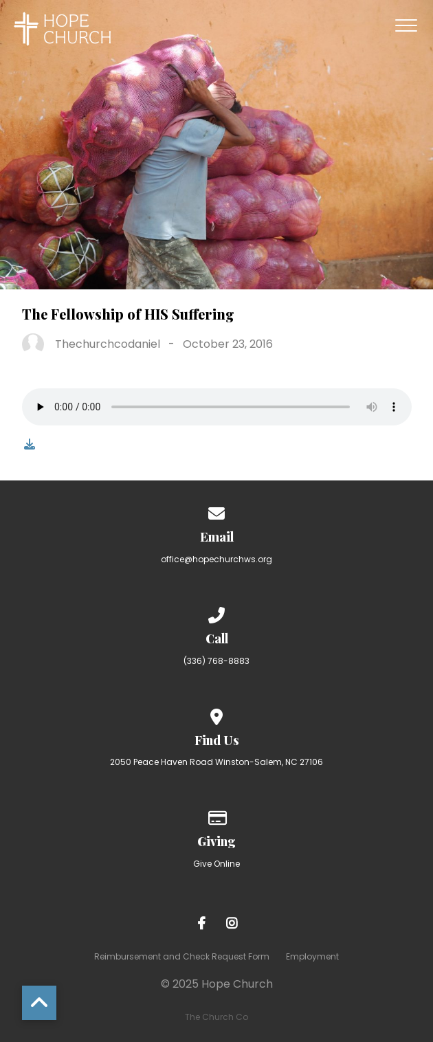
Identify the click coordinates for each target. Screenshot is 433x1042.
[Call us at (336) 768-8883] (216, 613)
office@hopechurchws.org (216, 559)
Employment (312, 956)
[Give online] (216, 815)
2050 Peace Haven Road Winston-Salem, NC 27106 (216, 762)
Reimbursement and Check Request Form (181, 956)
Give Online (216, 863)
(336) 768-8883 (216, 661)
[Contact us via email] (216, 511)
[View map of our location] (216, 714)
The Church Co (216, 1017)
